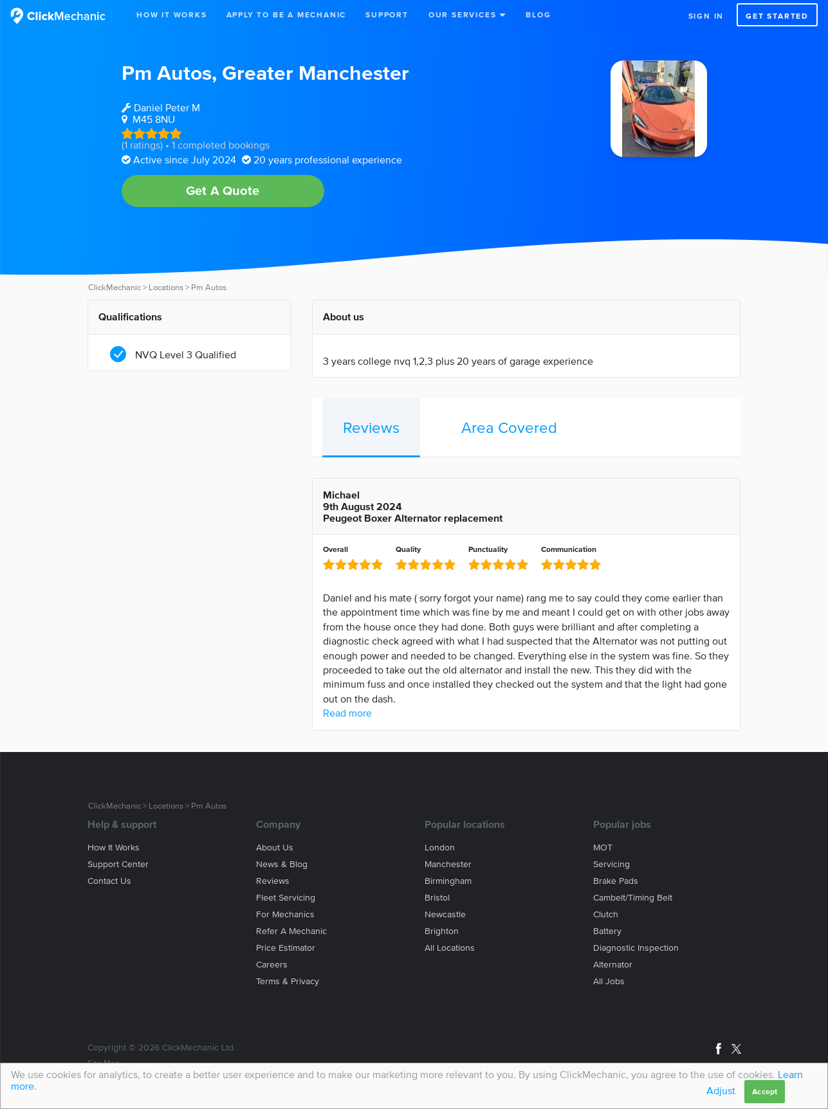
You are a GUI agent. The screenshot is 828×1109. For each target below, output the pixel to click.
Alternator (612, 964)
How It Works (171, 14)
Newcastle (445, 914)
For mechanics (285, 914)
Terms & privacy (287, 981)
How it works (113, 847)
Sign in (706, 16)
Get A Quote (222, 190)
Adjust (720, 1090)
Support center (118, 864)
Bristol (437, 898)
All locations (450, 948)
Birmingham (448, 881)
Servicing (611, 864)
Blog (538, 14)
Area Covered (509, 427)
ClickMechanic (114, 287)
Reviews (371, 427)
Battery (607, 931)
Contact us (109, 881)
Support (387, 14)
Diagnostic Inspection (636, 948)
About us (274, 847)
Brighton (442, 931)
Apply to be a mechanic (286, 14)
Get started (777, 16)
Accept (764, 1091)
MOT (602, 847)
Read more (347, 713)
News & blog (282, 864)
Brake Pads (615, 881)
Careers (272, 964)
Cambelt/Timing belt (632, 898)
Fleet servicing (285, 898)
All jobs (609, 981)
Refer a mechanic (291, 931)
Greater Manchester (315, 72)
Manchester (448, 864)
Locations (166, 287)
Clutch (605, 914)
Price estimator (285, 948)
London (440, 847)
